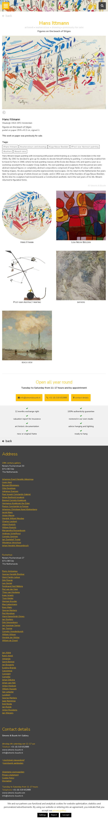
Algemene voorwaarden (13, 772)
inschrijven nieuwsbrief (13, 760)
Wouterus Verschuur (11, 542)
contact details (81, 397)
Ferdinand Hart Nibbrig (12, 586)
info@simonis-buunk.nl (12, 752)
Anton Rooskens (9, 710)
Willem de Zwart (10, 640)
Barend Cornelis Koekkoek (14, 500)
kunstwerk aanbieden (12, 763)
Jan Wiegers (7, 713)
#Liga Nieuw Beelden (58, 146)
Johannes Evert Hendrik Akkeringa (17, 479)
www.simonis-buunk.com (13, 792)
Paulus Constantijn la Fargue (15, 506)
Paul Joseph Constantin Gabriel (16, 494)
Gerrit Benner (8, 661)
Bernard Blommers (10, 485)
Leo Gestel (7, 583)
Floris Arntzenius (10, 571)
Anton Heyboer (9, 685)
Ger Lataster (8, 691)
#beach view (20, 151)
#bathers (7, 151)
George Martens (9, 610)
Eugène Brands (9, 667)
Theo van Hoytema (11, 592)
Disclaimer (7, 781)
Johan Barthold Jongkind (13, 497)
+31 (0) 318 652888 (57, 397)
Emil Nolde (7, 704)
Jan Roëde (7, 707)
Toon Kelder (7, 598)
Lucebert (6, 694)
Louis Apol (7, 482)
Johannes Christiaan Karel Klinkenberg (19, 509)
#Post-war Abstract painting (85, 146)
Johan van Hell (9, 682)
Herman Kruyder (9, 601)
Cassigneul (7, 670)
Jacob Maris (7, 512)
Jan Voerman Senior (11, 625)
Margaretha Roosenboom (13, 530)
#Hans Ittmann (10, 146)
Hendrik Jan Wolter (11, 637)
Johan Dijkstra (8, 679)
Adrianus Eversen (10, 491)
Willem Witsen (9, 634)
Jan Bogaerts (8, 664)
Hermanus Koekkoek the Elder (16, 503)
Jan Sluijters (7, 619)
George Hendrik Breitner (13, 574)
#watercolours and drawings (33, 146)
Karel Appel (7, 655)
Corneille (6, 676)
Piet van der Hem (10, 589)
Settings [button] (42, 815)
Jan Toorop (7, 628)
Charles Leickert (9, 521)
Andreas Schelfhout (11, 533)
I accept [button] (65, 815)
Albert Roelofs (9, 524)
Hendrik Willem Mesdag (13, 518)
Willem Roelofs (9, 527)
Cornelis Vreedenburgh (12, 631)
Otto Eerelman (9, 488)
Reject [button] (54, 815)
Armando (6, 658)
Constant (6, 673)
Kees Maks (7, 607)
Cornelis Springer (10, 536)
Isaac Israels (8, 595)
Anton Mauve (8, 515)
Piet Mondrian (8, 613)
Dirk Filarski (7, 580)
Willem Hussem (9, 688)
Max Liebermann (9, 604)
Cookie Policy (8, 778)
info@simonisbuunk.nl (29, 397)
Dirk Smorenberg (10, 622)
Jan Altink (6, 652)
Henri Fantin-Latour (11, 577)
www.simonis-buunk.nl (12, 749)
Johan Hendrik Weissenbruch (15, 545)
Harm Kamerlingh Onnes (13, 616)
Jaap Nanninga (9, 701)
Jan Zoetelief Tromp (11, 539)
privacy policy (59, 810)
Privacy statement (10, 775)
